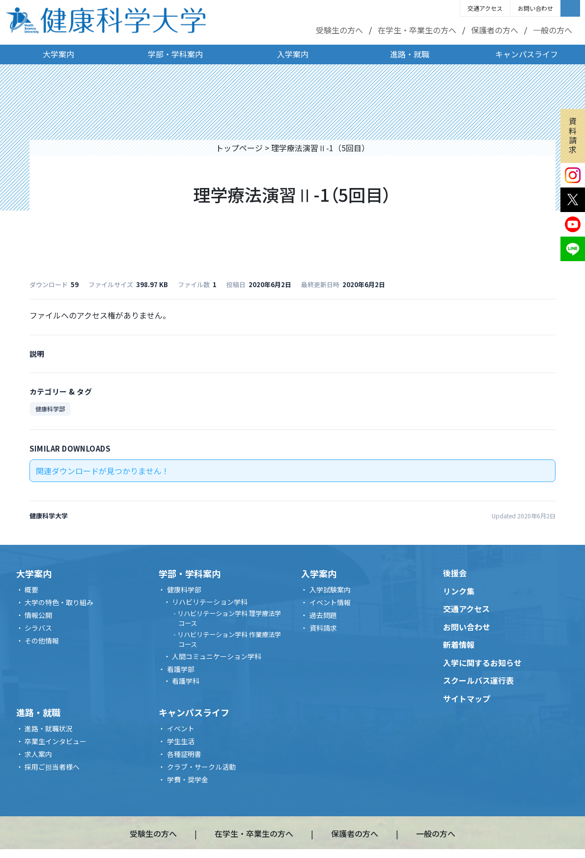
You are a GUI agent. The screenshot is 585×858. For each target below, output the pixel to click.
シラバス (38, 628)
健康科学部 (50, 408)
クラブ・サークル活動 (201, 767)
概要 (31, 589)
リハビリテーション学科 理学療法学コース (229, 618)
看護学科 (185, 681)
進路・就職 (409, 54)
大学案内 (58, 54)
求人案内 (38, 754)
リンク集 (458, 591)
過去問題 (323, 615)
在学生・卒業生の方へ (417, 30)
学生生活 (181, 741)
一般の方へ (552, 30)
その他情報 (42, 640)
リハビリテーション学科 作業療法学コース (229, 639)
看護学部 (181, 669)
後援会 (455, 573)
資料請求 (573, 135)
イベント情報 (330, 602)
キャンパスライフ (526, 54)
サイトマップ (466, 698)
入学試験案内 (330, 589)
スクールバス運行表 (478, 680)
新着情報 (458, 644)
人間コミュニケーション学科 (216, 656)
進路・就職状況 (49, 728)
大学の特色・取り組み (59, 602)
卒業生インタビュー (55, 741)
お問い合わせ (535, 8)
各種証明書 (184, 754)
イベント (181, 728)
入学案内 (292, 54)
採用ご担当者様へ (52, 767)
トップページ (239, 148)
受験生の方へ (339, 30)
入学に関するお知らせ (482, 663)
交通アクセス (485, 8)
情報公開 (38, 615)
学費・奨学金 (187, 779)
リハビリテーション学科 (210, 602)
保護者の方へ (494, 30)
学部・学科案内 (175, 54)
